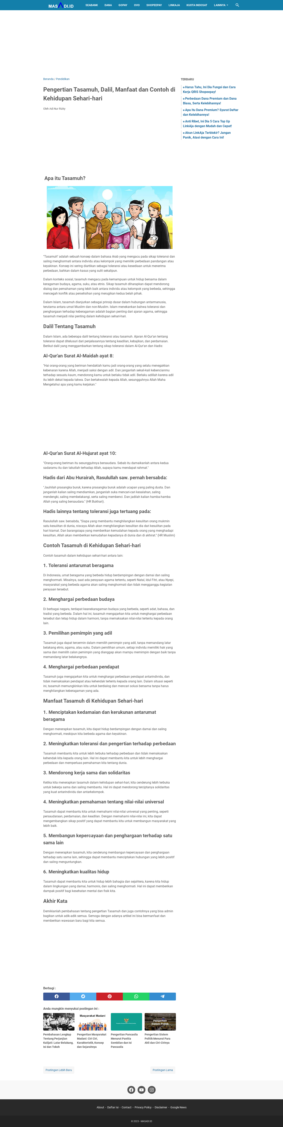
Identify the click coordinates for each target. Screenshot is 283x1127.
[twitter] (83, 996)
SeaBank (91, 5)
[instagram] (152, 1090)
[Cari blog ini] (237, 5)
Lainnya (219, 5)
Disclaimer (161, 1107)
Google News (178, 1107)
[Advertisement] (141, 43)
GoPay (123, 5)
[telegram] (162, 996)
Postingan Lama (163, 1070)
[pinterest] (109, 996)
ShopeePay (154, 5)
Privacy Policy (143, 1107)
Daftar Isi (113, 1107)
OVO (137, 5)
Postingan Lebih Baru (59, 1070)
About (100, 1107)
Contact (126, 1107)
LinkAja (174, 5)
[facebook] (56, 996)
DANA (108, 5)
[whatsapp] (136, 996)
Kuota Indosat (197, 5)
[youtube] (141, 1090)
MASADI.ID (146, 1121)
